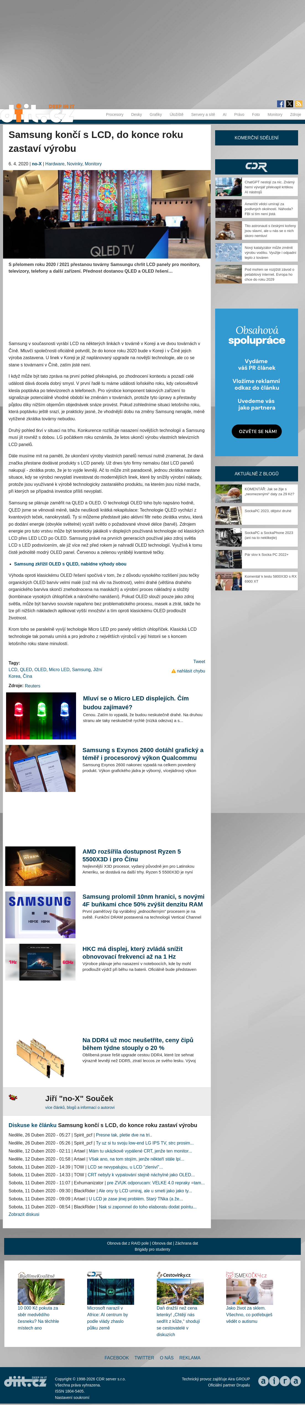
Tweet (199, 661)
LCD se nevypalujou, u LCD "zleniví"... (125, 1167)
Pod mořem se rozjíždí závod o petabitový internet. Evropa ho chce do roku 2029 (269, 274)
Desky (136, 114)
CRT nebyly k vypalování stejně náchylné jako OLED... (141, 1174)
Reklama (189, 1358)
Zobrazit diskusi (24, 1214)
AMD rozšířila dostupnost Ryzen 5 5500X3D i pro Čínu (131, 855)
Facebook (117, 1358)
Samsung (81, 669)
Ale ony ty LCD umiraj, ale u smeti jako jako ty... (145, 1190)
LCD (13, 669)
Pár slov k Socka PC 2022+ (267, 554)
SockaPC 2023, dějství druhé (268, 511)
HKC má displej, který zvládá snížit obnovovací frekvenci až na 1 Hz (132, 952)
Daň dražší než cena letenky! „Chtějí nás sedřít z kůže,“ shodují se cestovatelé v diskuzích (178, 1321)
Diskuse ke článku (32, 1125)
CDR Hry (256, 166)
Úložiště (177, 114)
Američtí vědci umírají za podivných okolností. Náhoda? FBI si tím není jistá (269, 209)
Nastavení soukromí (72, 1397)
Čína (27, 676)
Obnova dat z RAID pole (128, 1243)
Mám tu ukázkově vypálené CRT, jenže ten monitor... (140, 1151)
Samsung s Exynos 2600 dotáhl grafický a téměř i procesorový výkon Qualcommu (143, 754)
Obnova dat (162, 1243)
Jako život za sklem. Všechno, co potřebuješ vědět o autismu (249, 1315)
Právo (239, 114)
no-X (37, 163)
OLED (40, 669)
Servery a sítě (203, 114)
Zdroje (295, 114)
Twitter (144, 1358)
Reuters (32, 686)
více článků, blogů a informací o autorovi (80, 1107)
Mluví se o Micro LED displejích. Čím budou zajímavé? (136, 703)
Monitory (275, 114)
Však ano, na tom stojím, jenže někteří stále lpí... (136, 1159)
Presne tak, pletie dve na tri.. (124, 1135)
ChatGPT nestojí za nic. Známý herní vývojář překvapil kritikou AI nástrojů (269, 187)
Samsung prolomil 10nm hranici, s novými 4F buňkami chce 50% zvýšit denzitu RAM (143, 900)
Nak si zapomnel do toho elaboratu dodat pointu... (148, 1207)
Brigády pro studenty (152, 1249)
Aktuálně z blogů (256, 473)
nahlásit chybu (191, 671)
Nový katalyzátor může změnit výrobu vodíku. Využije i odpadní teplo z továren (270, 253)
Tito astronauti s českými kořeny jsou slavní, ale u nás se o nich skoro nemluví (270, 231)
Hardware (54, 163)
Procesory (114, 114)
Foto (256, 114)
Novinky (74, 163)
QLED (26, 669)
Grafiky (156, 114)
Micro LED (59, 669)
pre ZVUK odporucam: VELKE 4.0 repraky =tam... (156, 1182)
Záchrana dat (186, 1243)
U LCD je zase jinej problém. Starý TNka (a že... (136, 1199)
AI (224, 114)
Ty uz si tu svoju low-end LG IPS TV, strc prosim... (145, 1143)
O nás (167, 1358)
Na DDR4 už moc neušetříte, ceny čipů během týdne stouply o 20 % (137, 1044)
